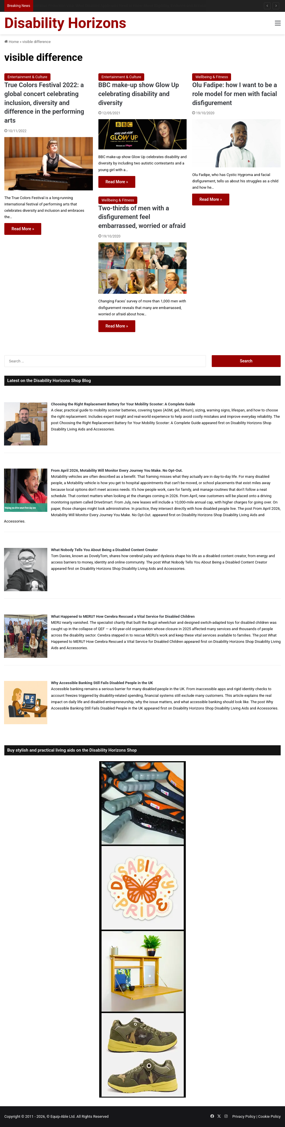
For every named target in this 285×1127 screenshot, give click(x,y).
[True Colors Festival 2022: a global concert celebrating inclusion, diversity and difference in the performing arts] (48, 163)
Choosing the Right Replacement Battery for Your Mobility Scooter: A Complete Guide (123, 404)
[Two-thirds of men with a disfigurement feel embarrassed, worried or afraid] (142, 268)
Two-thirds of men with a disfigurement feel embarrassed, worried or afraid (142, 217)
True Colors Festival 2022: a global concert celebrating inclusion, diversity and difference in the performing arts (44, 102)
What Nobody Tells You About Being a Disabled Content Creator (104, 550)
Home (11, 42)
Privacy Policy (243, 1116)
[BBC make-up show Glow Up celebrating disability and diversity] (142, 134)
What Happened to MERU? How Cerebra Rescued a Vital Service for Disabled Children (123, 616)
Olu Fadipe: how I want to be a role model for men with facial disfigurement (234, 93)
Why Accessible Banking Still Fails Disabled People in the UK (102, 683)
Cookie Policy (269, 1116)
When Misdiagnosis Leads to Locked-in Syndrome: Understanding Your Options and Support (110, 5)
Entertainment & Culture (27, 77)
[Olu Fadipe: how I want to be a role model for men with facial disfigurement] (236, 143)
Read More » (23, 228)
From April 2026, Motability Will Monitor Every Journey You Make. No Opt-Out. (117, 470)
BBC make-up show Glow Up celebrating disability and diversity (138, 93)
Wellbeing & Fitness (211, 77)
